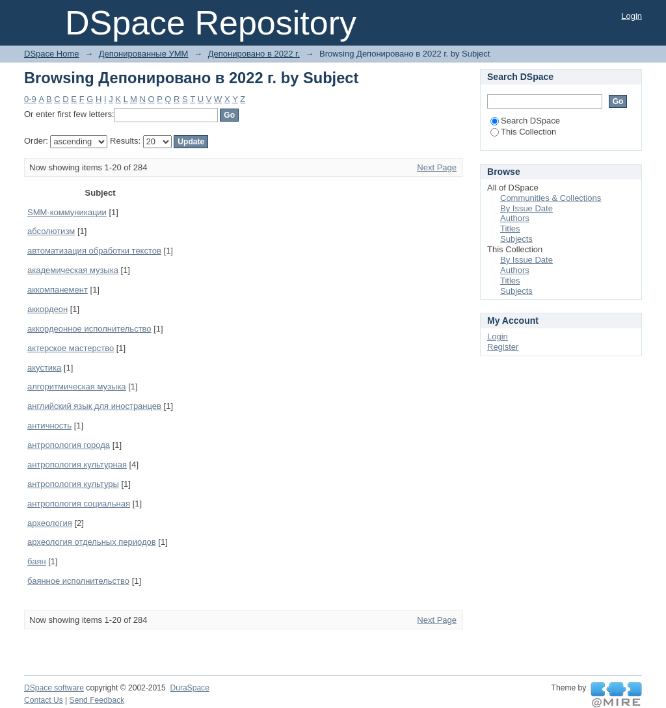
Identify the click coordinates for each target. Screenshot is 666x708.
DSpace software (54, 687)
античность (49, 425)
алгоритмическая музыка (76, 386)
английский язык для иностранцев (94, 406)
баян (36, 561)
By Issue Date (526, 208)
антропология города (68, 445)
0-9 (30, 99)
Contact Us (43, 700)
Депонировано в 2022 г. (254, 54)
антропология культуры (73, 484)
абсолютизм (51, 231)
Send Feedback (97, 700)
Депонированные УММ (144, 54)
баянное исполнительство (78, 581)
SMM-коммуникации (67, 212)
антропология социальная (78, 503)
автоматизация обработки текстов (94, 251)
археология (49, 523)
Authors (514, 218)
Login (631, 16)
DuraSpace (189, 687)
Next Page (437, 167)
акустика (44, 368)
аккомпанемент (57, 290)
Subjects (516, 239)
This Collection (523, 132)
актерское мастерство (70, 348)
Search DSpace (525, 120)
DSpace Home (51, 54)
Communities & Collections (550, 198)
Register (502, 347)
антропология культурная (77, 464)
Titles (510, 228)
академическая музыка (72, 270)
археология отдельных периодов (91, 542)
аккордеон (47, 309)
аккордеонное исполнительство (89, 329)
